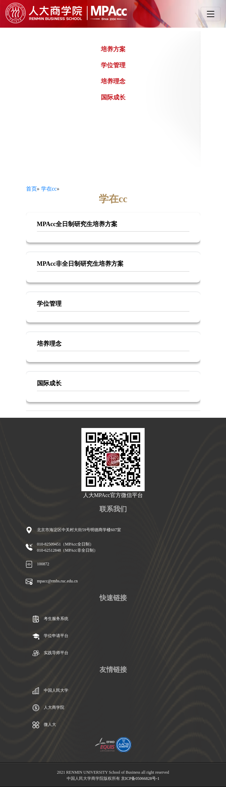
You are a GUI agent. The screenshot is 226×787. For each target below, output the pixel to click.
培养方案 (113, 49)
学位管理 (113, 65)
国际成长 (113, 97)
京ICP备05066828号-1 (140, 778)
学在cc (49, 189)
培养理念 (113, 81)
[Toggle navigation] (211, 14)
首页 (31, 189)
